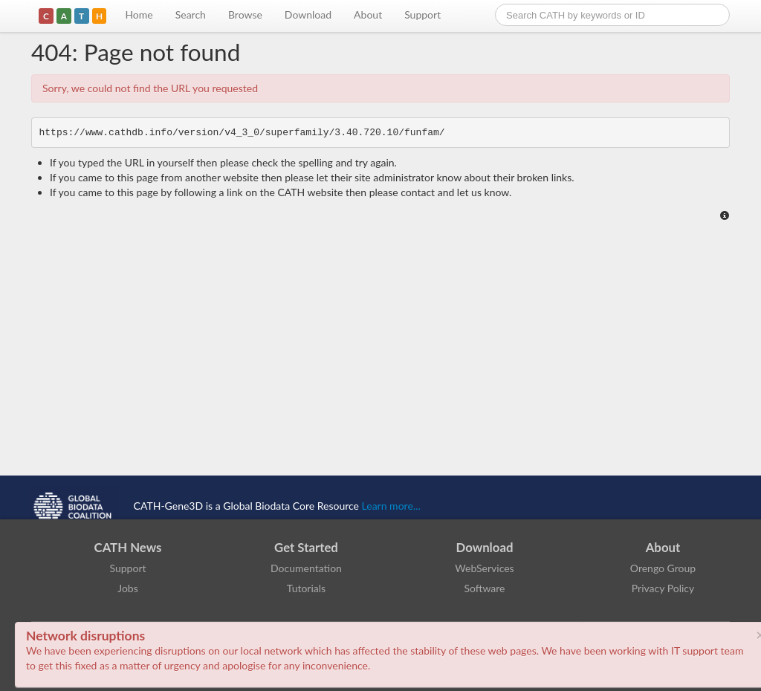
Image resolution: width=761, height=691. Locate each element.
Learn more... (391, 505)
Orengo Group (663, 568)
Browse (245, 14)
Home (138, 14)
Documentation (306, 568)
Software (484, 588)
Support (422, 14)
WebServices (484, 568)
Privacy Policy (663, 588)
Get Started (306, 547)
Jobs (127, 588)
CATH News (128, 547)
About (368, 14)
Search (190, 14)
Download (308, 14)
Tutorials (306, 588)
